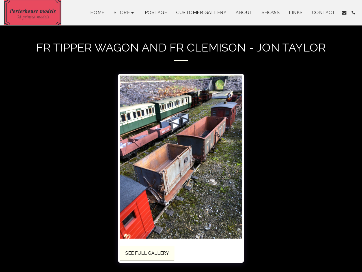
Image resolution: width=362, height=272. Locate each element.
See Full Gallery (147, 253)
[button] (344, 12)
